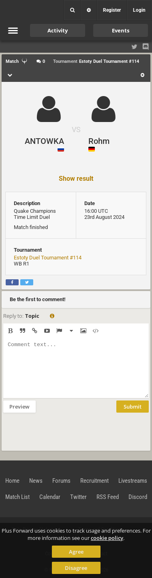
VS (76, 129)
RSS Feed (107, 497)
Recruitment (94, 480)
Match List (17, 497)
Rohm (98, 141)
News (36, 480)
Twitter (78, 497)
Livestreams (132, 480)
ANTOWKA (44, 141)
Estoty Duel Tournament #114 (47, 258)
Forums (61, 480)
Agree (76, 551)
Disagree (76, 568)
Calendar (49, 497)
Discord (137, 497)
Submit (132, 406)
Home (12, 480)
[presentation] (64, 431)
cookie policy (107, 538)
